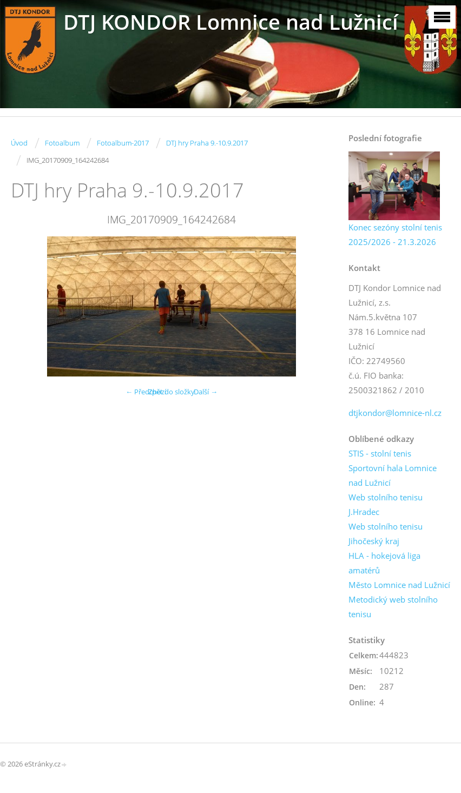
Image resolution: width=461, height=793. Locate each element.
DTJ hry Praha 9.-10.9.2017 (207, 143)
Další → (206, 391)
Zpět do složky (171, 391)
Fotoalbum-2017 (123, 143)
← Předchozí (146, 391)
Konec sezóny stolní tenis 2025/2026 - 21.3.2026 (395, 234)
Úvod (19, 143)
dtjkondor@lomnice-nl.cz (395, 412)
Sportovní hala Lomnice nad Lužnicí (392, 475)
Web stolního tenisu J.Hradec (385, 504)
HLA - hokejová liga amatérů (384, 563)
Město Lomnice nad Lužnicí (399, 584)
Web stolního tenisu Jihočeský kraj (385, 533)
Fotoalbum (62, 143)
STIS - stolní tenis (379, 453)
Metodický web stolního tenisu (393, 606)
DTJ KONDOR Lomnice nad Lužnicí (230, 22)
